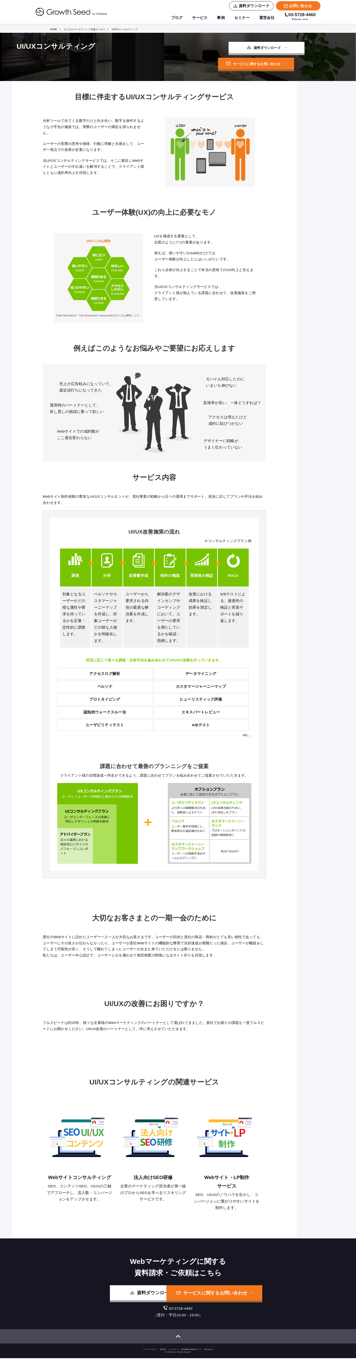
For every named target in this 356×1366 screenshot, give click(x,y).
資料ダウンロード (249, 48)
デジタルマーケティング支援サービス (84, 29)
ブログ (177, 18)
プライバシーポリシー (150, 1357)
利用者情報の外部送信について (191, 1357)
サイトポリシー (174, 1357)
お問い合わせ (208, 1357)
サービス (199, 18)
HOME (53, 29)
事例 (221, 18)
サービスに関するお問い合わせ (249, 65)
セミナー (242, 18)
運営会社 (267, 18)
